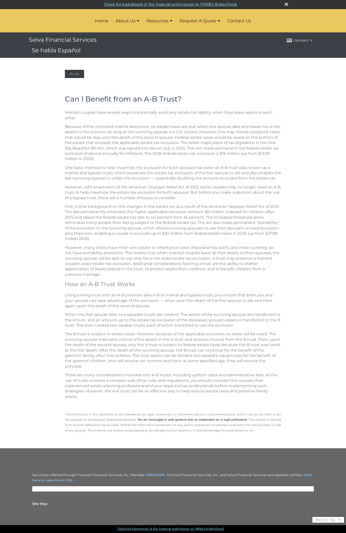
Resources (157, 21)
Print (74, 74)
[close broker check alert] (286, 4)
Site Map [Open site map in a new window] (40, 504)
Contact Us (239, 21)
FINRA (151, 475)
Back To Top (328, 519)
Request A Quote (197, 21)
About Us (126, 21)
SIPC (161, 475)
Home (101, 21)
